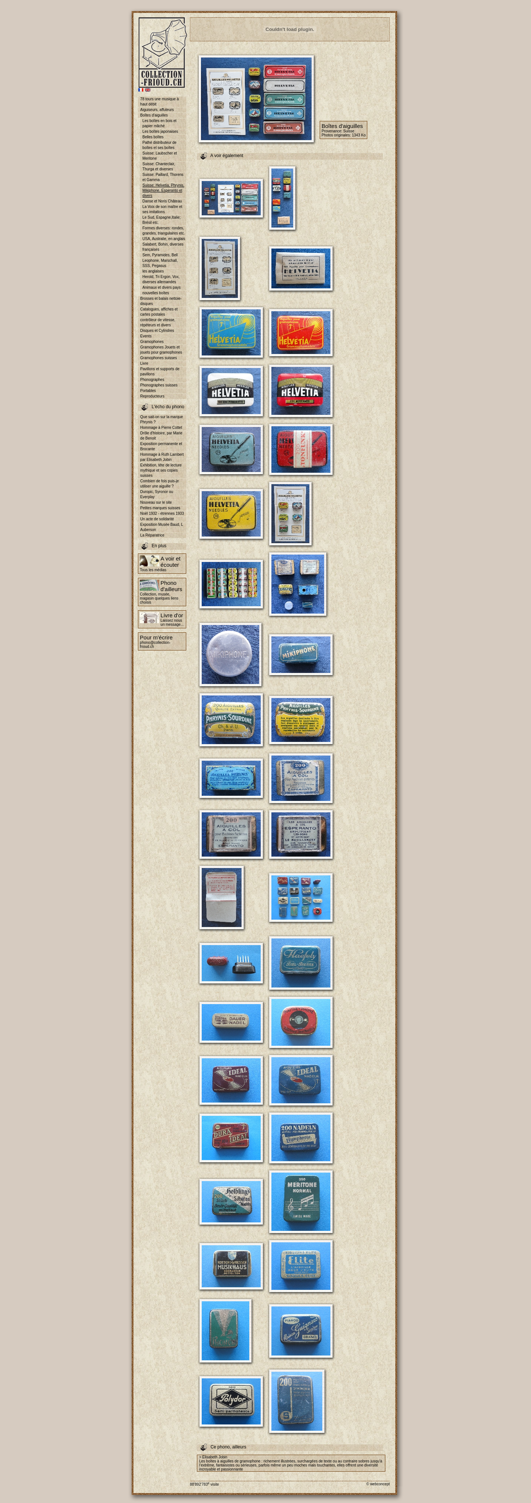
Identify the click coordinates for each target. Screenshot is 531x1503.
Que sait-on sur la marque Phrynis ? (161, 419)
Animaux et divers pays (161, 287)
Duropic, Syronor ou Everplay (156, 494)
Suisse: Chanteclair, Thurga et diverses (158, 166)
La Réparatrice (152, 535)
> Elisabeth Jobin (213, 1457)
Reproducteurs (152, 396)
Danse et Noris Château (162, 201)
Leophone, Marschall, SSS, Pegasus (160, 263)
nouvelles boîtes (155, 293)
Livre (144, 363)
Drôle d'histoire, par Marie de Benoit (161, 435)
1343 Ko (358, 135)
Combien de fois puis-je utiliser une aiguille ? (159, 483)
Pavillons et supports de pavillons (159, 371)
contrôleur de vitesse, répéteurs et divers (157, 322)
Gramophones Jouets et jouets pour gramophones (161, 349)
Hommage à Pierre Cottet (161, 428)
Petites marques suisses (160, 508)
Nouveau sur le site (156, 502)
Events (146, 336)
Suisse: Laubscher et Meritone (159, 155)
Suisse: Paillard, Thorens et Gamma (162, 177)
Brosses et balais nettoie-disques (160, 301)
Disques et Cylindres (157, 331)
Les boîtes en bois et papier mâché (159, 123)
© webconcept (378, 1484)
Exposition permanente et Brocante (161, 446)
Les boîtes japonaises (160, 131)
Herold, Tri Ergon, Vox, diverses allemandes (161, 279)
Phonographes (152, 380)
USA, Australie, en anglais (163, 239)
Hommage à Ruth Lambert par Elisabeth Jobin (162, 457)
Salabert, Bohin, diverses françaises (162, 246)
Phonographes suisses (158, 385)
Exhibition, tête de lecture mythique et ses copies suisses (160, 470)
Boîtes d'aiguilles (154, 115)
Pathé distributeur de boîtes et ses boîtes (159, 145)
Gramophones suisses (158, 358)
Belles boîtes (152, 137)
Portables (148, 391)
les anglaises (153, 271)
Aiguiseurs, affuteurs (157, 110)
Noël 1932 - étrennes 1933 (162, 513)
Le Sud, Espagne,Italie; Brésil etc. (161, 220)
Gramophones (151, 342)
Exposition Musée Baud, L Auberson (161, 527)
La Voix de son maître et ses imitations (162, 209)
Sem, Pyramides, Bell (160, 255)
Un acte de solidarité (157, 519)
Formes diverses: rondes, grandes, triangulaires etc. (163, 230)
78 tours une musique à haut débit (159, 101)
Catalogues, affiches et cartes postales (159, 311)
